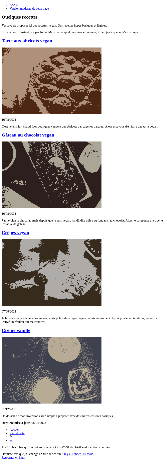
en (11, 440)
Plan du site (17, 433)
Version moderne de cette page (29, 8)
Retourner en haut (13, 457)
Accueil (15, 5)
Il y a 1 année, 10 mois (78, 454)
